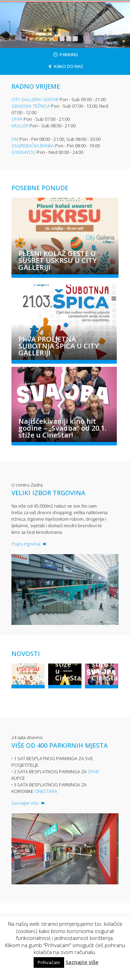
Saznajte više (28, 803)
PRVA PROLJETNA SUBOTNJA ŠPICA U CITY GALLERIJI (58, 346)
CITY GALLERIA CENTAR (35, 99)
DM (14, 139)
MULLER (19, 125)
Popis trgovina (29, 544)
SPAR (17, 119)
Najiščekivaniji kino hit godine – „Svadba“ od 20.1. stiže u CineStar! (62, 428)
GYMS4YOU (23, 152)
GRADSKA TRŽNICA (30, 106)
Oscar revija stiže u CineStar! (68, 664)
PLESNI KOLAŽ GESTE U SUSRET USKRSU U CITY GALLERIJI (57, 260)
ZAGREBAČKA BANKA (32, 146)
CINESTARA (45, 791)
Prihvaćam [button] (49, 962)
